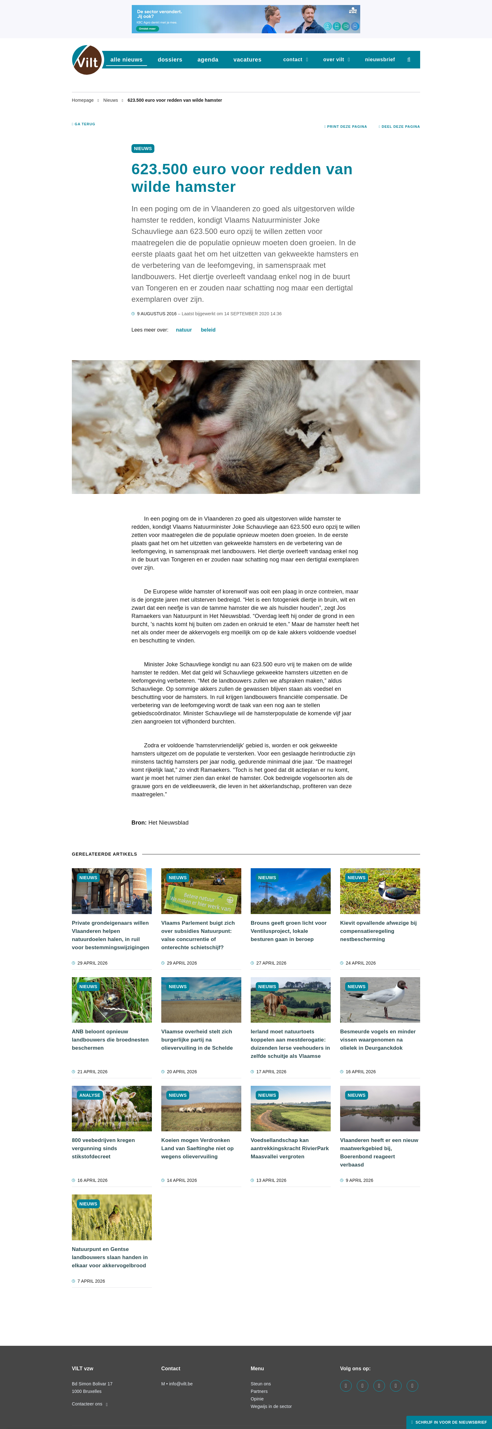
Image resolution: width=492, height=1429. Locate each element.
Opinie (257, 1398)
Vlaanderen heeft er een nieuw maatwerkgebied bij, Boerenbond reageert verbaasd (379, 1152)
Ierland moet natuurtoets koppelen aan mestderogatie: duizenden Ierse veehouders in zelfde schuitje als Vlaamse (290, 1044)
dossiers (170, 60)
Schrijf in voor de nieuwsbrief (450, 1422)
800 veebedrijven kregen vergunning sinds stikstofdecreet (103, 1148)
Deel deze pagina (399, 126)
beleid (208, 330)
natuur (184, 330)
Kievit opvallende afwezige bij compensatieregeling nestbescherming (378, 931)
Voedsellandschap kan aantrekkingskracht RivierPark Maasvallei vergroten (290, 1148)
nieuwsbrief (380, 59)
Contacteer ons (90, 1403)
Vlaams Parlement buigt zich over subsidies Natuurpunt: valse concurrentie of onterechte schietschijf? (198, 935)
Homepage (83, 100)
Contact (292, 59)
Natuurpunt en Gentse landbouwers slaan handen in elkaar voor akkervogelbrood (110, 1257)
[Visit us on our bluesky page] (412, 1386)
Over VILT (333, 59)
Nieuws (111, 100)
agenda (207, 60)
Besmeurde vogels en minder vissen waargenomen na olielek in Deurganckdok (378, 1040)
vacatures (247, 60)
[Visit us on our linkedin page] (362, 1386)
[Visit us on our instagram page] (379, 1386)
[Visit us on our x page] (396, 1386)
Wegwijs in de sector (271, 1406)
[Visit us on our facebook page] (346, 1386)
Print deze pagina (345, 126)
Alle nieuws (126, 60)
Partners (259, 1391)
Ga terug (83, 124)
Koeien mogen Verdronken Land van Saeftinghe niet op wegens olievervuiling (197, 1148)
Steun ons (261, 1383)
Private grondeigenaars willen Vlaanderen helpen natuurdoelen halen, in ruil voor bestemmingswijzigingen (110, 935)
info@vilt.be (181, 1383)
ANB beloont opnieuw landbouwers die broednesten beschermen (110, 1040)
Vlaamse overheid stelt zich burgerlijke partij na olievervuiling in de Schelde (197, 1040)
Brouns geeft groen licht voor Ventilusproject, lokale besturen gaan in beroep (289, 931)
